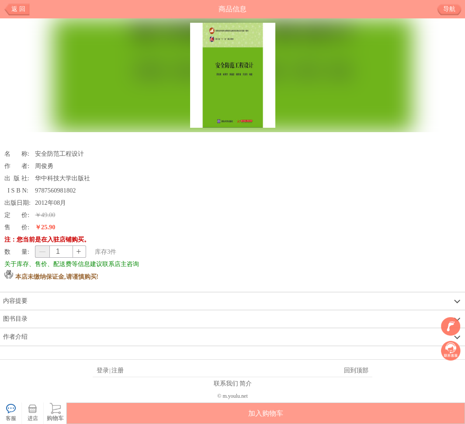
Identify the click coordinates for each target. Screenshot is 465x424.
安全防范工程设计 (59, 153)
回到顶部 (356, 370)
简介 (245, 383)
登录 (103, 370)
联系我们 (226, 383)
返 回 (18, 9)
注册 (117, 370)
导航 (452, 9)
